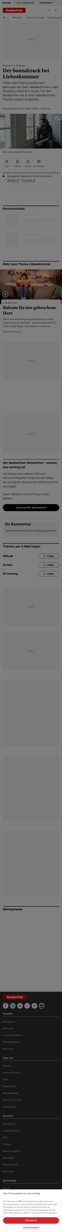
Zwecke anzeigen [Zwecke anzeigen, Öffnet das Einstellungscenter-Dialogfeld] (31, 1227)
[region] (31, 1210)
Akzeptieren (31, 1220)
